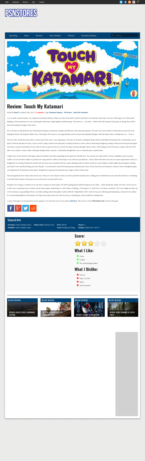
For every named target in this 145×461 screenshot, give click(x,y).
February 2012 (49, 225)
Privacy (25, 2)
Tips (33, 2)
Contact (41, 2)
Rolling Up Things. (69, 228)
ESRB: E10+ (89, 228)
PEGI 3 (97, 228)
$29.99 (64, 225)
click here (73, 201)
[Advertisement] (89, 13)
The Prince (68, 112)
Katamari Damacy (56, 112)
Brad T (16, 112)
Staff (6, 2)
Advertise (16, 2)
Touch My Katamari (80, 112)
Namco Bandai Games (23, 225)
